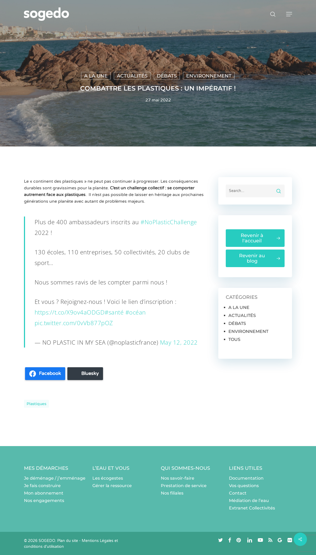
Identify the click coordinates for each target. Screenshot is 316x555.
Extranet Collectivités (252, 508)
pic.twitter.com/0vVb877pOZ (74, 323)
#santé (114, 312)
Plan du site (67, 540)
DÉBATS (167, 76)
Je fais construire (42, 485)
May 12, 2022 (179, 342)
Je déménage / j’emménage (54, 478)
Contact (238, 493)
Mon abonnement (43, 493)
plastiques (36, 403)
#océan (135, 312)
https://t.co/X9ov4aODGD (70, 312)
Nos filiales (172, 493)
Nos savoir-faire (177, 478)
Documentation (246, 478)
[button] (289, 14)
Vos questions (244, 485)
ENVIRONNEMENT (209, 76)
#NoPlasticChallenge (169, 222)
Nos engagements (44, 500)
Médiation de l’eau (249, 500)
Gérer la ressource (112, 485)
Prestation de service (184, 485)
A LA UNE (96, 76)
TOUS (234, 339)
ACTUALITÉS (132, 76)
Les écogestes (107, 478)
